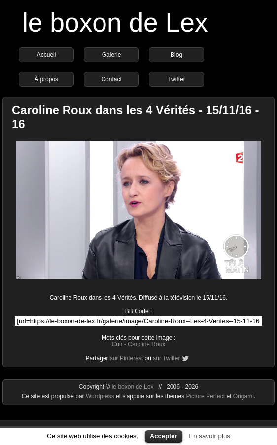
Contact (111, 79)
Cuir (117, 344)
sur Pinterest (126, 358)
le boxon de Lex (115, 22)
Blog (176, 54)
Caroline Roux (146, 344)
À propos (46, 79)
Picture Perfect (205, 396)
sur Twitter (166, 358)
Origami (243, 396)
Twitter (176, 79)
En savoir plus (209, 436)
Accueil (46, 54)
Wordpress (101, 396)
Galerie (111, 54)
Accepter (163, 436)
